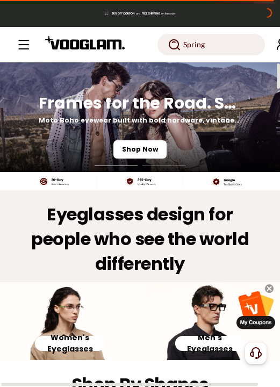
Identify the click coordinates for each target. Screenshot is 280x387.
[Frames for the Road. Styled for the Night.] (140, 117)
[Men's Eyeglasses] (210, 321)
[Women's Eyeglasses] (70, 321)
